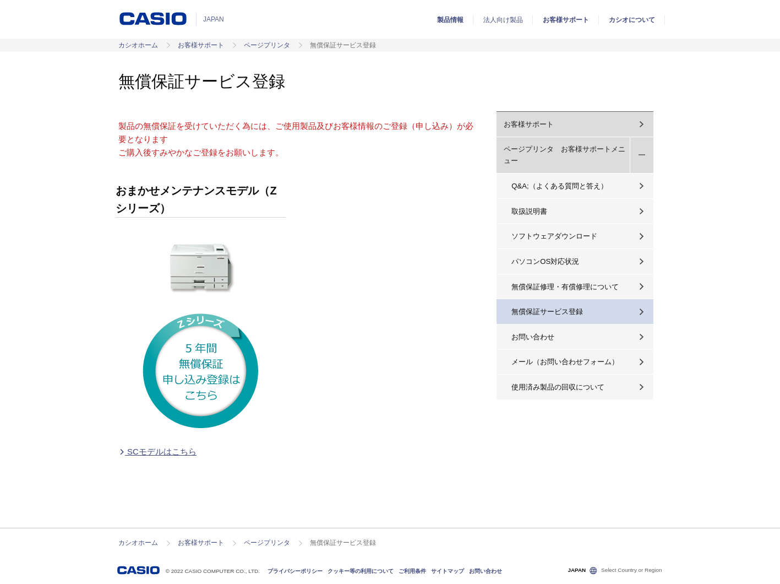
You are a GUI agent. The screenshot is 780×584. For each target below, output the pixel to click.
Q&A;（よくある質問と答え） (559, 186)
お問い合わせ (532, 337)
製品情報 (450, 20)
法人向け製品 (503, 20)
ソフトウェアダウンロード (554, 236)
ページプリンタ (267, 45)
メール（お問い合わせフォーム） (565, 362)
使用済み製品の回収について (557, 387)
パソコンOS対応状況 (545, 261)
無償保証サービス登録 (547, 311)
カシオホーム (138, 45)
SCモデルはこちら (157, 451)
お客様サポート (566, 20)
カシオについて (632, 20)
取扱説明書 (529, 211)
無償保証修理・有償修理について (565, 287)
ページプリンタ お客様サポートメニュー (564, 155)
